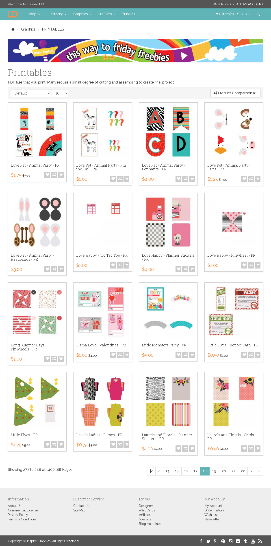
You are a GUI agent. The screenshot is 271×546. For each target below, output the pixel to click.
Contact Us (81, 506)
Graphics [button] (82, 14)
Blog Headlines (150, 524)
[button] (232, 14)
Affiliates (145, 515)
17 (195, 471)
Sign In (217, 4)
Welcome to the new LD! (26, 4)
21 (233, 471)
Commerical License (23, 510)
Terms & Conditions (22, 519)
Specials (145, 519)
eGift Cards (147, 510)
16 (186, 471)
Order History (214, 510)
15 (177, 471)
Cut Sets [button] (106, 14)
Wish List (211, 515)
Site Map (79, 510)
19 (214, 471)
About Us (14, 506)
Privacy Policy (18, 515)
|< (151, 471)
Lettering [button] (57, 14)
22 (243, 471)
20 (224, 471)
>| (259, 471)
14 (167, 471)
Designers (146, 506)
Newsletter (212, 519)
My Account (213, 506)
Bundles (128, 14)
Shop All (35, 14)
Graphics (28, 29)
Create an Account (246, 4)
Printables (53, 29)
